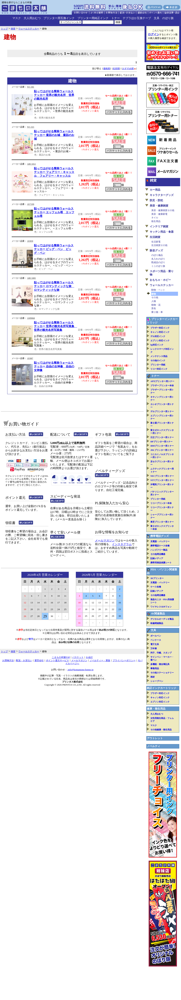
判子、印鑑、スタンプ (161, 652)
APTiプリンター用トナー (162, 381)
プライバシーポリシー (124, 660)
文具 (156, 18)
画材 (152, 677)
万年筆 (153, 648)
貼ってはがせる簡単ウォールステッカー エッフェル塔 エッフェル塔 (54, 212)
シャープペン (156, 681)
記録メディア (156, 558)
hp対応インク (156, 345)
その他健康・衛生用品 (161, 729)
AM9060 (31, 318)
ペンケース (155, 640)
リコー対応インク (158, 369)
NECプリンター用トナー (162, 476)
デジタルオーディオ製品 (162, 619)
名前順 (116, 68)
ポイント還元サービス (57, 660)
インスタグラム (122, 544)
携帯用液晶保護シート (161, 562)
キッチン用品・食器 (162, 231)
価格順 (106, 68)
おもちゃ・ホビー (160, 279)
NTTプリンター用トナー (162, 480)
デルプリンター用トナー (162, 411)
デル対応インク (157, 336)
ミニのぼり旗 (158, 266)
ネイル (154, 217)
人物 (153, 301)
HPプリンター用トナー (161, 441)
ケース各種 (155, 587)
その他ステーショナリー (162, 672)
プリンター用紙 (157, 364)
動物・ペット (158, 290)
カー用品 (155, 189)
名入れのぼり (158, 258)
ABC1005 (31, 278)
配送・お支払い (24, 660)
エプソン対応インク (160, 340)
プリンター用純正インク (93, 18)
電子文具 (154, 644)
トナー (115, 18)
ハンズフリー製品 (158, 550)
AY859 (30, 241)
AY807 (30, 358)
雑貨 (153, 180)
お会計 (89, 657)
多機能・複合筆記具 (160, 664)
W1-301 (30, 87)
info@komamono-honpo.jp (80, 669)
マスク (16, 18)
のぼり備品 (157, 255)
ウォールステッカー (162, 285)
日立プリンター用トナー (162, 437)
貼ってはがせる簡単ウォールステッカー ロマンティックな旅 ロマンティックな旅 (54, 286)
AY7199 (30, 204)
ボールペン (155, 636)
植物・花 (155, 305)
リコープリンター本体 (161, 503)
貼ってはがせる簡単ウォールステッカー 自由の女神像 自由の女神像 (54, 366)
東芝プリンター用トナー (162, 522)
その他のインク (157, 360)
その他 (154, 297)
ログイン (153, 34)
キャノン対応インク (160, 332)
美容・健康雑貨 (159, 205)
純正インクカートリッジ (161, 688)
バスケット (78, 657)
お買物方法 (8, 660)
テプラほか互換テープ (137, 18)
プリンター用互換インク (59, 18)
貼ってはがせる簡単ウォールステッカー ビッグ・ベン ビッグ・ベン (54, 249)
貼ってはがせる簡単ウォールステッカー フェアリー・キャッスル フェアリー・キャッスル (54, 172)
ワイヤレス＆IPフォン (161, 606)
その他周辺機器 (157, 554)
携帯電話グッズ (159, 536)
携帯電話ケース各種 (160, 545)
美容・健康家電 (159, 214)
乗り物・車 (157, 312)
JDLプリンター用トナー (162, 450)
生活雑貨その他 (159, 245)
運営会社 (39, 660)
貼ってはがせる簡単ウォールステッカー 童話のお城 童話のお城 (54, 135)
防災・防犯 (156, 200)
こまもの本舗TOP (61, 657)
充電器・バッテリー (160, 541)
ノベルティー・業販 (100, 660)
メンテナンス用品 (158, 356)
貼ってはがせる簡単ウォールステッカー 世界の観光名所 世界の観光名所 (54, 95)
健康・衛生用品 (156, 708)
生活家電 (155, 241)
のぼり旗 (168, 18)
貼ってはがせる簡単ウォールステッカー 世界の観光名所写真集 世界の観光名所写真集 (55, 326)
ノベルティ (153, 746)
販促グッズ (156, 250)
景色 (153, 308)
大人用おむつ (32, 18)
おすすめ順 (128, 68)
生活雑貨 (155, 237)
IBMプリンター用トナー (162, 446)
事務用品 (154, 668)
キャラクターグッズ (162, 195)
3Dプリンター (157, 578)
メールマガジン (105, 540)
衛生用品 (155, 221)
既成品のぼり (158, 262)
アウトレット (155, 738)
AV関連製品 (158, 613)
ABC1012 (31, 164)
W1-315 (30, 127)
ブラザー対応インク (160, 328)
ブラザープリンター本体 (162, 385)
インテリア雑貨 (159, 226)
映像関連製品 (156, 623)
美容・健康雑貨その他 (162, 210)
